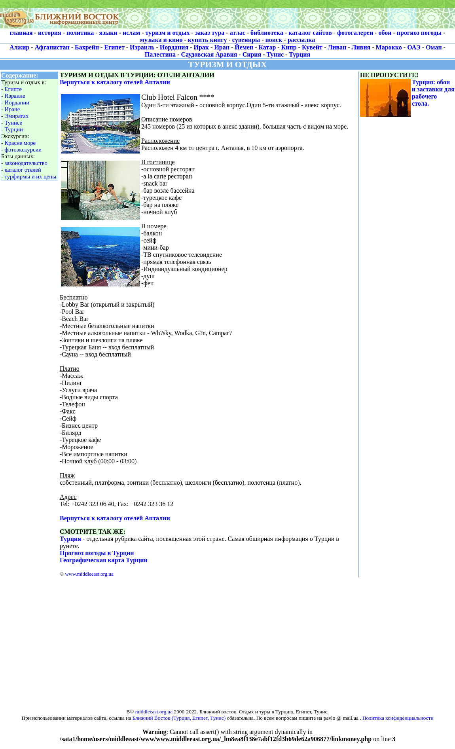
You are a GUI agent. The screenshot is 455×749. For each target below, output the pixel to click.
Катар (267, 47)
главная (21, 32)
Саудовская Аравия (209, 54)
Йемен (244, 47)
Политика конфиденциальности (398, 718)
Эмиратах (17, 116)
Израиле (15, 96)
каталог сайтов (310, 32)
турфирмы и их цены (30, 176)
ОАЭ (414, 47)
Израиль (142, 47)
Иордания (174, 47)
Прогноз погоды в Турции (97, 553)
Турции (14, 129)
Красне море (20, 143)
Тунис (275, 54)
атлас (237, 32)
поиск (273, 39)
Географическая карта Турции (104, 560)
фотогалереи (355, 32)
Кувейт (312, 47)
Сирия (252, 54)
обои (384, 32)
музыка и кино (161, 39)
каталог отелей (23, 170)
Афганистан (52, 47)
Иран (221, 47)
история (49, 32)
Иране (12, 109)
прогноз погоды (419, 32)
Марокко (389, 47)
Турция (299, 54)
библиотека (266, 32)
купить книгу (207, 39)
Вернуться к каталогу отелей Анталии (115, 82)
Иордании (17, 102)
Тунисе (13, 122)
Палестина (160, 54)
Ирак (201, 47)
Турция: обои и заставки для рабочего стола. (433, 93)
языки (108, 32)
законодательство (26, 163)
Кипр (289, 47)
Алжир (19, 47)
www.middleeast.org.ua (89, 574)
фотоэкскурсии (23, 149)
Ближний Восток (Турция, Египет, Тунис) (179, 718)
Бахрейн (87, 47)
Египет (114, 47)
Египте (13, 89)
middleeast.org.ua (154, 712)
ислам (131, 32)
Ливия (361, 47)
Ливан (337, 47)
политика (80, 32)
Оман (434, 47)
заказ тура (209, 32)
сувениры (246, 39)
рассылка (301, 39)
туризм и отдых (167, 32)
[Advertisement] (227, 639)
